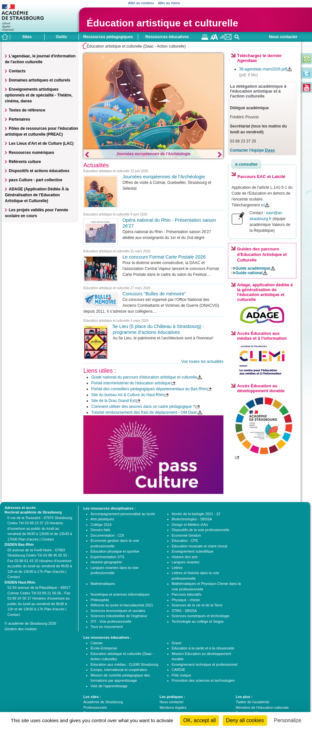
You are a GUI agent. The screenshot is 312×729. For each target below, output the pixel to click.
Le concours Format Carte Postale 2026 (164, 257)
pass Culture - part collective (35, 180)
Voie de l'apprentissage (109, 686)
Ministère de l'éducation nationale (262, 707)
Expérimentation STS (107, 557)
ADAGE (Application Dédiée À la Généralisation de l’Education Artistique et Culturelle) (37, 195)
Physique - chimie (186, 600)
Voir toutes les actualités (202, 361)
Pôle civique (181, 675)
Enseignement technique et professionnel (204, 664)
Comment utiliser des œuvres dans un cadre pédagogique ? (143, 406)
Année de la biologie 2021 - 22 (196, 514)
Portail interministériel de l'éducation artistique (131, 383)
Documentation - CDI (107, 535)
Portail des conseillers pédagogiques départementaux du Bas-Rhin (149, 389)
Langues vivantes (186, 562)
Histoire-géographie (106, 562)
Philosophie (100, 600)
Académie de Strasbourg (103, 702)
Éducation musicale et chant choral (199, 546)
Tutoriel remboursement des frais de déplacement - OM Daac (144, 412)
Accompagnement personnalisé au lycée (123, 514)
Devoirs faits (100, 530)
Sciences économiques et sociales (118, 611)
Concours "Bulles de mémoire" (154, 293)
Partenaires (19, 119)
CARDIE (178, 670)
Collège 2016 (101, 525)
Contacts (17, 71)
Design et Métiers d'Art (190, 525)
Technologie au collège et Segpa (197, 621)
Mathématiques (103, 584)
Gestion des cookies (21, 629)
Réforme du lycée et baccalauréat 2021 (122, 605)
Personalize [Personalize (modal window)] (287, 720)
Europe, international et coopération (119, 670)
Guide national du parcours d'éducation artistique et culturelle (144, 377)
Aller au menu (169, 3)
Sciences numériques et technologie (200, 616)
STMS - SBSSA (184, 611)
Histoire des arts (184, 557)
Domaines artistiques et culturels (39, 80)
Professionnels (95, 707)
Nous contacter (283, 37)
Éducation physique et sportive (115, 551)
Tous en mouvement (107, 627)
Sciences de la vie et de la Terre (197, 605)
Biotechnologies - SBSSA (192, 519)
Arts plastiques (102, 519)
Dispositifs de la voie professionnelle (200, 530)
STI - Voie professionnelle (111, 621)
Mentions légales (173, 707)
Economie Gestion (186, 535)
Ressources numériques (31, 152)
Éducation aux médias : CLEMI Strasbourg (124, 664)
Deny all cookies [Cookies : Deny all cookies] (245, 720)
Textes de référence (27, 110)
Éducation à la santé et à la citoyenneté (203, 648)
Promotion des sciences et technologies (203, 680)
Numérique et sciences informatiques (120, 594)
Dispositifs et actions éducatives (39, 171)
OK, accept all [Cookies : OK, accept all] (199, 720)
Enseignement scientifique (192, 551)
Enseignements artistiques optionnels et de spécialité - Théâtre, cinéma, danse (38, 95)
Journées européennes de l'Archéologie (153, 154)
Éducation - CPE (185, 541)
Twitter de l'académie (252, 702)
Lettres (177, 568)
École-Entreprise (104, 648)
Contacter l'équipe (253, 150)
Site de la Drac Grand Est (113, 400)
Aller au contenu (141, 3)
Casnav (97, 643)
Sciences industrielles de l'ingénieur (119, 616)
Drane (176, 643)
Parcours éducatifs (186, 594)
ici (262, 205)
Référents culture (25, 161)
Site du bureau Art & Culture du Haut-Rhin (127, 395)
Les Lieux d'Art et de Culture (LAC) (41, 143)
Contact (47, 539)
